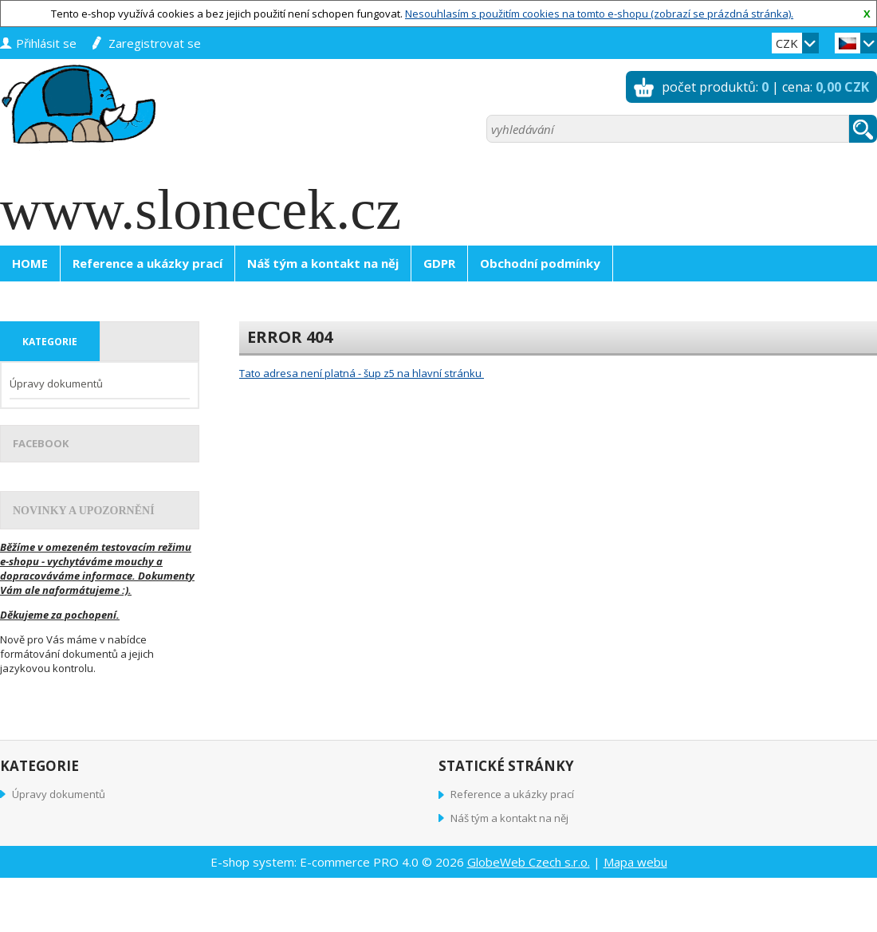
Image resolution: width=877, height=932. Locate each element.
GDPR (439, 263)
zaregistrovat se (154, 43)
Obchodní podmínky (540, 263)
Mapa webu (635, 862)
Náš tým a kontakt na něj (323, 263)
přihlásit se (46, 43)
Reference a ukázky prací (147, 263)
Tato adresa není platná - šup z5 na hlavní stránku (361, 373)
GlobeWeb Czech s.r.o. (528, 862)
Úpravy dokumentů (56, 383)
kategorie (49, 341)
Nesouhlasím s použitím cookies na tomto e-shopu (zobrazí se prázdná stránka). (599, 13)
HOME (30, 263)
